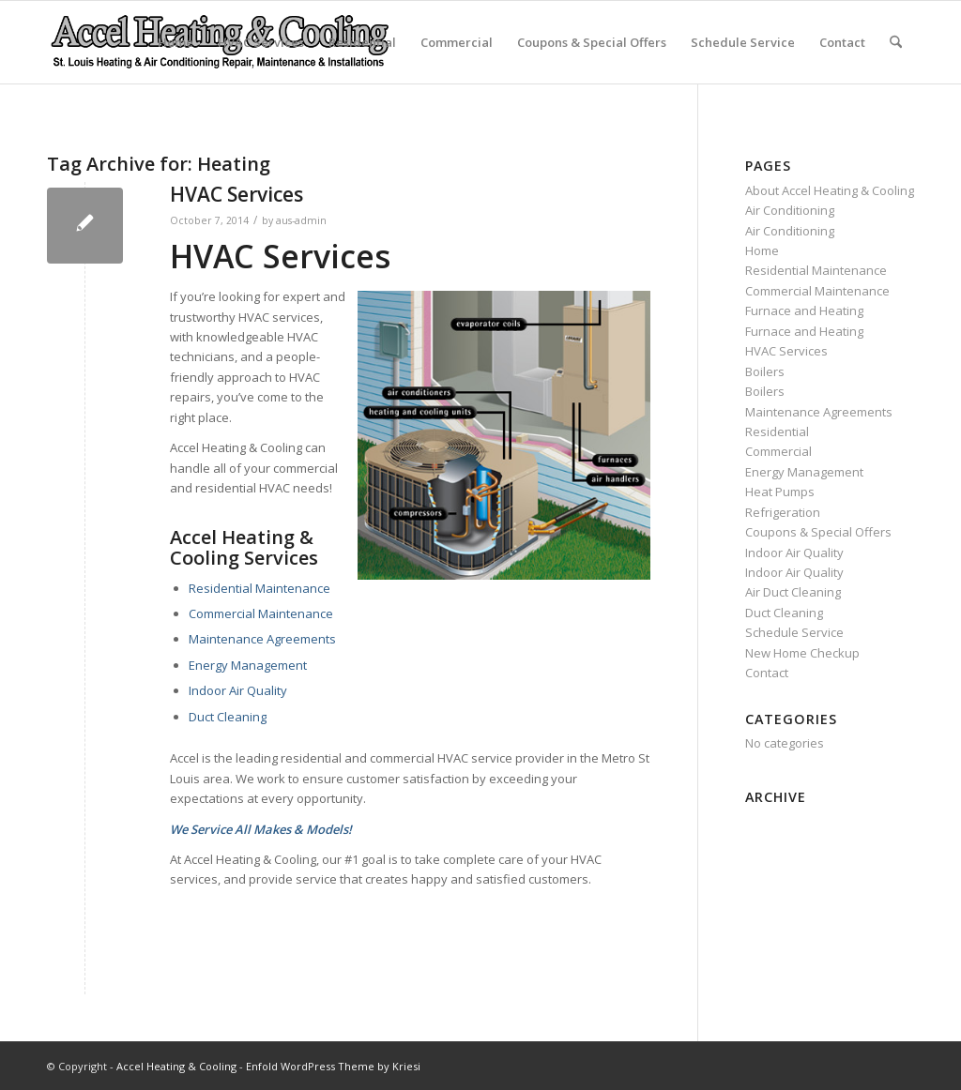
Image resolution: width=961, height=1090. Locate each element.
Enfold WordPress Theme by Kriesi (333, 1066)
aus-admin (301, 220)
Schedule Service (743, 42)
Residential (362, 42)
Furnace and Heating (804, 310)
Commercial (456, 42)
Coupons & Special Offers (591, 42)
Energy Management (248, 665)
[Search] (895, 42)
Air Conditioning (789, 210)
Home (175, 42)
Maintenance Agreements (262, 638)
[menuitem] (895, 42)
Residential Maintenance (259, 588)
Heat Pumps (780, 491)
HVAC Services (261, 42)
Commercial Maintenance (261, 613)
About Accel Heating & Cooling (829, 190)
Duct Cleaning (228, 716)
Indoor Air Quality (238, 690)
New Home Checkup (802, 652)
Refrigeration (782, 512)
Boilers (765, 371)
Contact (842, 42)
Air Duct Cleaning (793, 591)
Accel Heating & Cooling (176, 1066)
